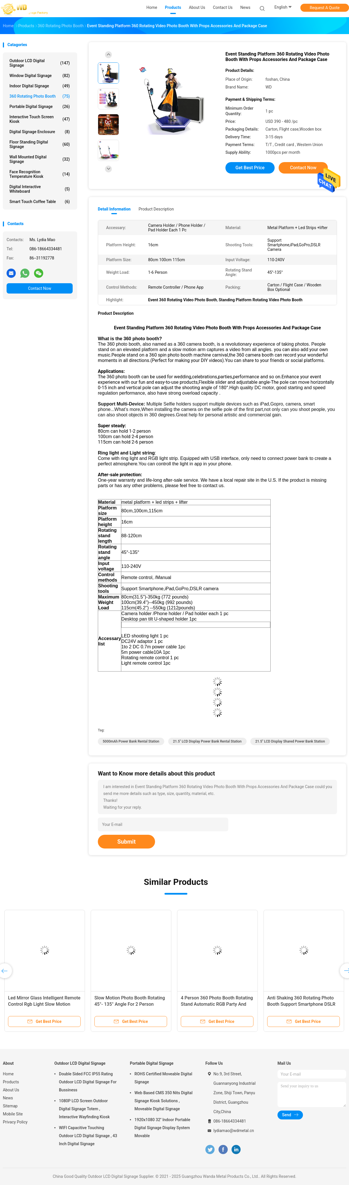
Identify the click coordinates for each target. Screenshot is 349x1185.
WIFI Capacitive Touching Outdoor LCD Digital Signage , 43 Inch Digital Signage (88, 1135)
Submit (126, 841)
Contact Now (39, 288)
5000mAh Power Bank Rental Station (131, 741)
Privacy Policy (15, 1122)
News (8, 1098)
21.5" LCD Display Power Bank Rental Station (207, 741)
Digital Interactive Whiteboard (39, 189)
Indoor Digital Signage (39, 86)
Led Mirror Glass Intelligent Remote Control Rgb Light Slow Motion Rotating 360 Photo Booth (44, 1004)
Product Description (156, 209)
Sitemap (10, 1106)
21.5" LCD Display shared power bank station (290, 741)
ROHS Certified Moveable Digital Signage (163, 1078)
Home (8, 1074)
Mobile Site (13, 1114)
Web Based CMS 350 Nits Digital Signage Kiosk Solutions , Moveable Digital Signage (163, 1100)
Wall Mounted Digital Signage (39, 159)
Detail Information (114, 209)
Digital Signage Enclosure (39, 132)
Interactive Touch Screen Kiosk (39, 119)
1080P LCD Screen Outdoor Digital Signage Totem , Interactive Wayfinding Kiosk (84, 1109)
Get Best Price (250, 167)
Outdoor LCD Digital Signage (39, 63)
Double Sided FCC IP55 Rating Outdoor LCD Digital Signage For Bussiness (87, 1082)
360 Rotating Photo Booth (39, 96)
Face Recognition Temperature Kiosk (39, 174)
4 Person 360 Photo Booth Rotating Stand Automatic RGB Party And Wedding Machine (217, 1004)
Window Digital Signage (39, 75)
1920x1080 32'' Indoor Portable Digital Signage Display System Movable (162, 1127)
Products (11, 1082)
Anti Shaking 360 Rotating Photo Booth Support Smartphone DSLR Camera (301, 1004)
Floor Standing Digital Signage (39, 144)
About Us (11, 1090)
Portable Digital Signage (39, 106)
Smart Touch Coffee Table (39, 201)
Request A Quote (325, 7)
